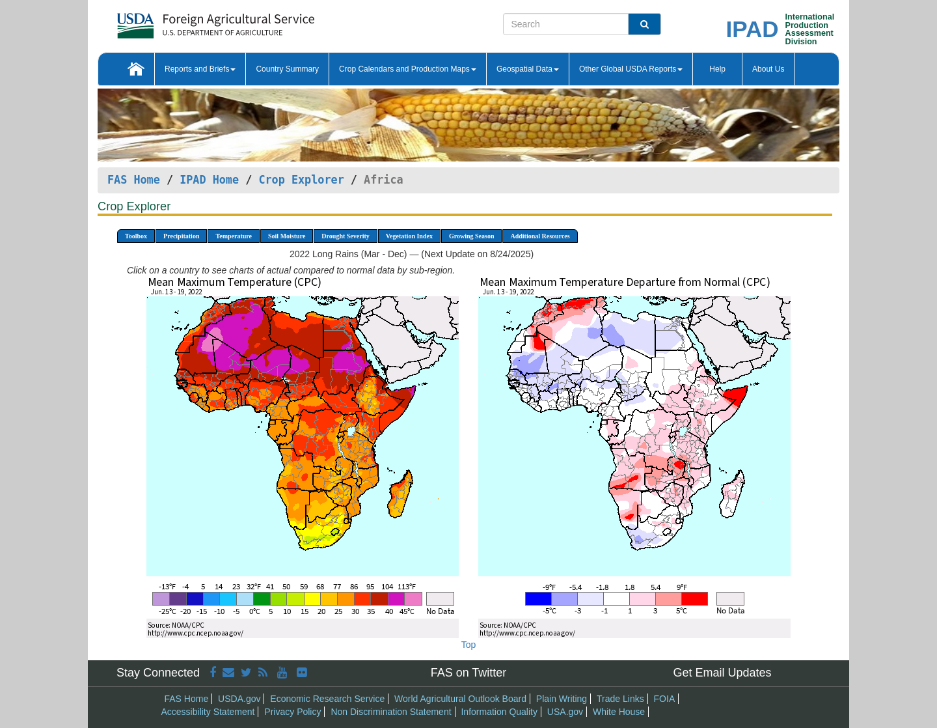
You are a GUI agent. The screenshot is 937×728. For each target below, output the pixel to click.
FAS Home (133, 179)
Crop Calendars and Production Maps (407, 69)
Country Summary (287, 69)
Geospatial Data (527, 69)
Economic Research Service (327, 698)
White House (619, 712)
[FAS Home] (183, 21)
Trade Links (620, 698)
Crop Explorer (301, 179)
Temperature (233, 236)
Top (468, 644)
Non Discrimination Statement (391, 712)
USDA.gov (239, 698)
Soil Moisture (286, 236)
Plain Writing (561, 698)
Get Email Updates (722, 672)
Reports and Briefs (200, 69)
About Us (768, 69)
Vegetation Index (409, 236)
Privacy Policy (292, 712)
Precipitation (181, 236)
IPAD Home (209, 179)
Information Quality (499, 712)
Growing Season (472, 236)
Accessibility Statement (208, 712)
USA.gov (565, 712)
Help (717, 69)
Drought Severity (345, 236)
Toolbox (136, 236)
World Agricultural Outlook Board (460, 698)
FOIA (664, 698)
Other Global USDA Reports (631, 69)
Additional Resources (539, 236)
